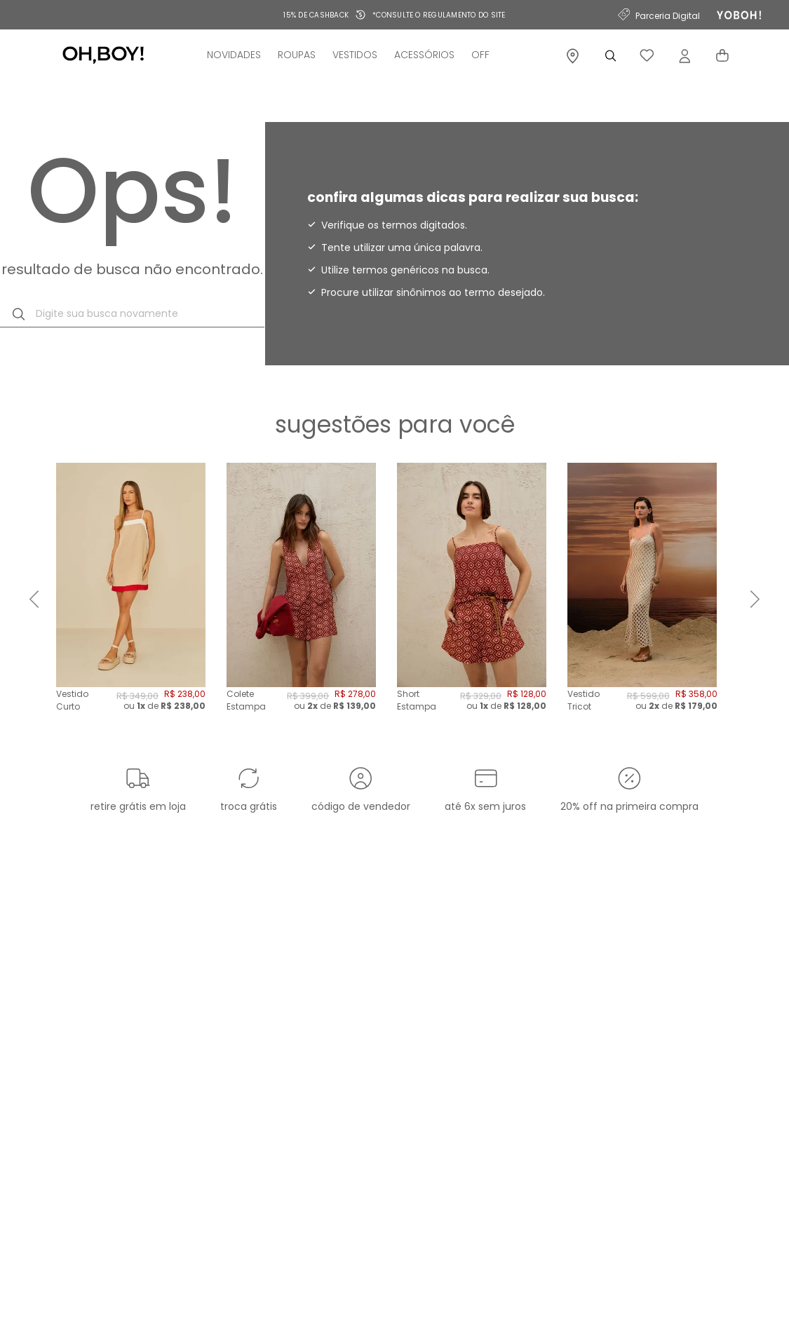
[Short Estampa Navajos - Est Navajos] (471, 599)
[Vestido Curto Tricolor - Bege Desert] (130, 599)
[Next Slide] (755, 599)
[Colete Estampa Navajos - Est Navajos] (301, 599)
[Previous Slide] (34, 599)
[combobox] (132, 314)
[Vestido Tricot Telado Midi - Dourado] (642, 599)
